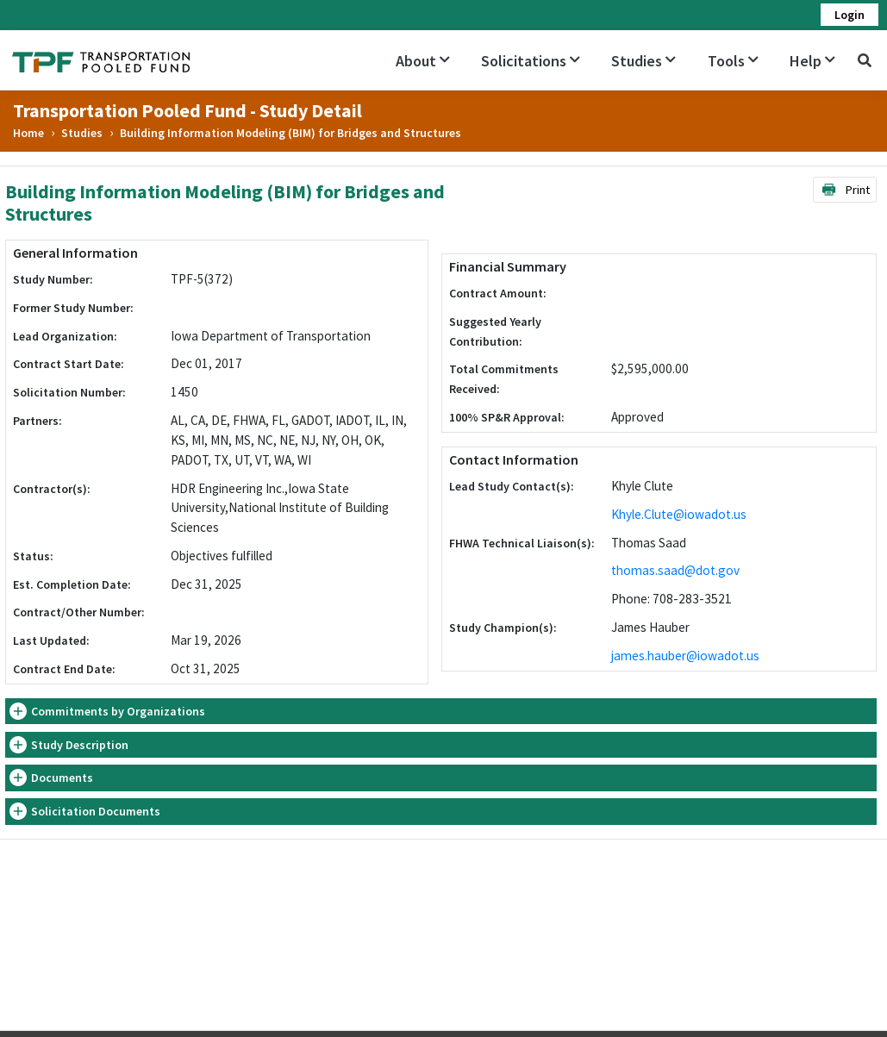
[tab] (441, 711)
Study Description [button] (79, 745)
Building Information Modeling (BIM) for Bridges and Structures (290, 133)
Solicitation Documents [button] (95, 811)
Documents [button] (62, 777)
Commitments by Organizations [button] (118, 711)
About (423, 61)
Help (812, 61)
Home (28, 133)
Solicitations (530, 61)
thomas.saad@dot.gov (675, 570)
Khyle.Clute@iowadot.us (678, 514)
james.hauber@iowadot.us (685, 655)
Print (845, 189)
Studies (643, 61)
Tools (733, 61)
